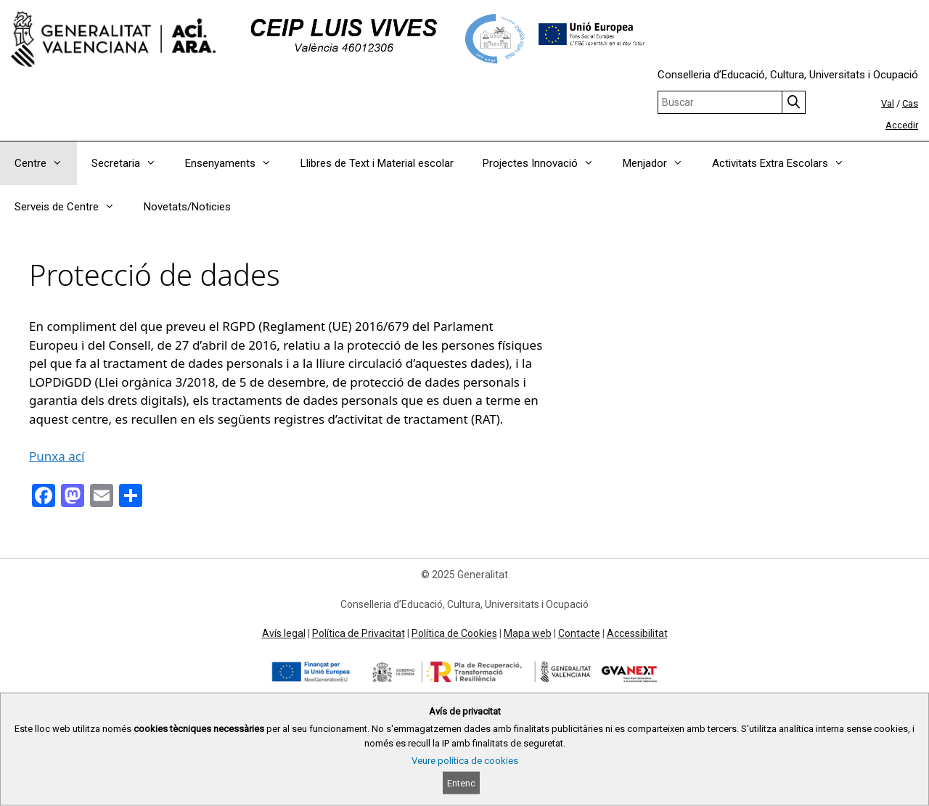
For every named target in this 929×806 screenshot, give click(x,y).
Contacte (579, 633)
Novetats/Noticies (187, 206)
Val (887, 103)
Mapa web (528, 633)
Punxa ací (56, 456)
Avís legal (284, 633)
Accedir (901, 125)
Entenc (461, 783)
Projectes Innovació (545, 163)
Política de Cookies (454, 633)
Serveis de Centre (72, 207)
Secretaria (131, 163)
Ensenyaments (235, 163)
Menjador (660, 163)
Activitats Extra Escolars (785, 163)
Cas (910, 103)
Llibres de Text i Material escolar (377, 163)
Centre (46, 163)
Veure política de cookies (465, 760)
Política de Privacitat (358, 633)
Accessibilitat (637, 633)
